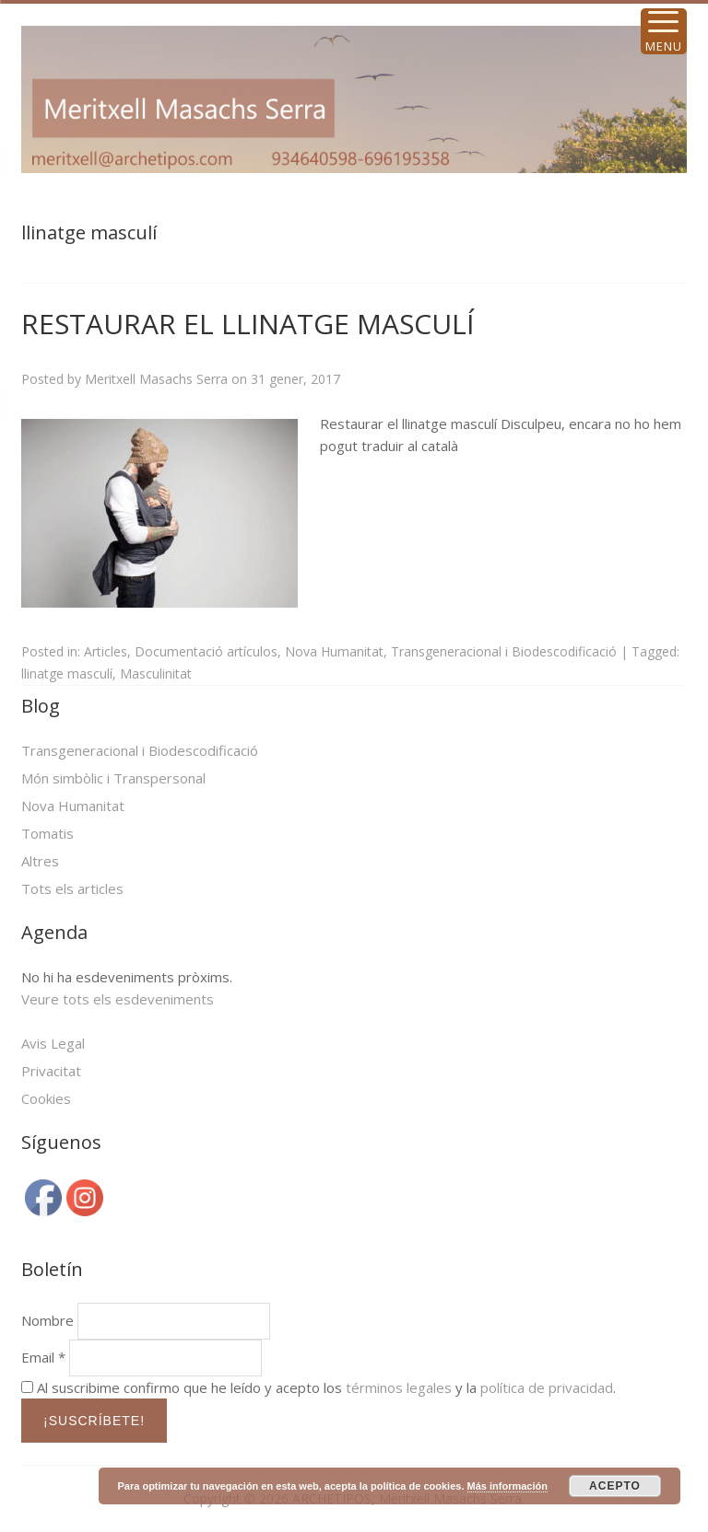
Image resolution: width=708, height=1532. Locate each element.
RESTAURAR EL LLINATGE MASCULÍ (247, 323)
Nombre (47, 1320)
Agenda (54, 932)
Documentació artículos (206, 651)
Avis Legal (53, 1043)
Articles (105, 651)
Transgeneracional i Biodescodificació (504, 651)
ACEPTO (615, 1486)
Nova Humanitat (334, 651)
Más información (507, 1485)
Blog (40, 705)
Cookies (46, 1098)
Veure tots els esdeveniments (117, 999)
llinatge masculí (66, 673)
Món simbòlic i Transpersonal (113, 778)
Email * (43, 1357)
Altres (40, 861)
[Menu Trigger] (664, 31)
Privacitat (51, 1071)
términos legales (399, 1387)
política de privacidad (546, 1387)
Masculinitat (156, 673)
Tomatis (47, 833)
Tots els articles (72, 888)
